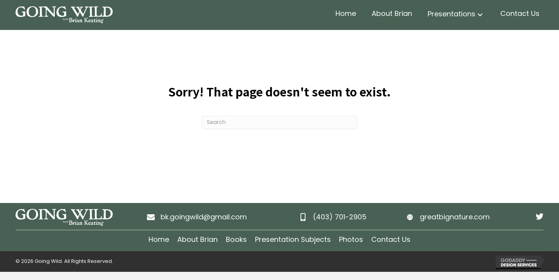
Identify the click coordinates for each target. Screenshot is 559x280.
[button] (480, 14)
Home (158, 239)
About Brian (197, 239)
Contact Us (391, 239)
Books (236, 239)
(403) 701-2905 (340, 217)
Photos (351, 239)
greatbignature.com (455, 217)
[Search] (279, 122)
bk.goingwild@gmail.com (204, 217)
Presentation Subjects (293, 239)
